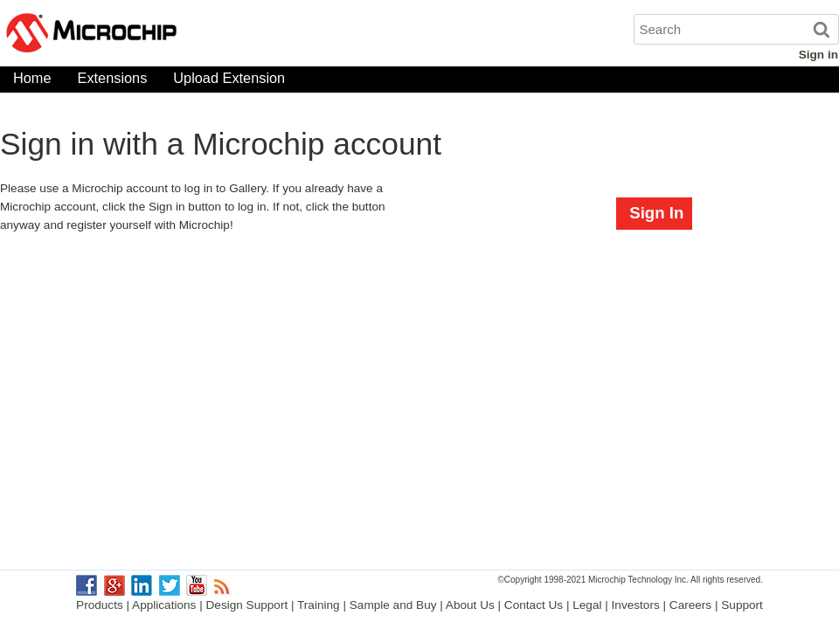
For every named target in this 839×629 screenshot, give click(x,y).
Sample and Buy (393, 605)
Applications (164, 605)
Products (99, 605)
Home (32, 82)
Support (742, 605)
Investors (636, 605)
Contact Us (533, 605)
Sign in (818, 54)
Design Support (247, 605)
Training (318, 605)
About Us (470, 605)
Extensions (113, 82)
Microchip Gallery (175, 35)
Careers (690, 605)
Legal (586, 605)
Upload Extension (229, 82)
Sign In (656, 213)
